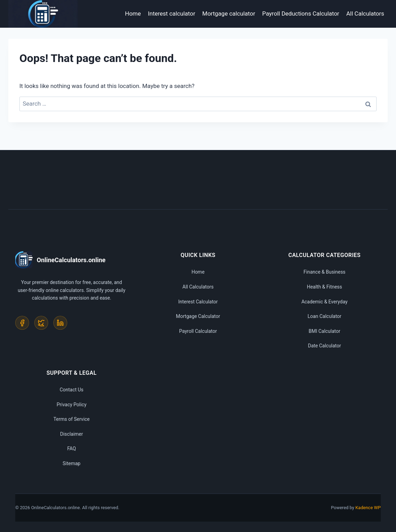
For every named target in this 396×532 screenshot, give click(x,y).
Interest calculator (171, 13)
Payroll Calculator (198, 331)
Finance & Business (324, 272)
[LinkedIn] (60, 323)
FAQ (71, 448)
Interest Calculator (198, 301)
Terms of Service (71, 419)
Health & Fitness (324, 287)
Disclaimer (71, 434)
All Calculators (365, 13)
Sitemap (71, 463)
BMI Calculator (325, 331)
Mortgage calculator (228, 13)
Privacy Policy (71, 404)
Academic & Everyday (324, 301)
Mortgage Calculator (198, 316)
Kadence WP (368, 507)
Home (133, 13)
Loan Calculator (325, 316)
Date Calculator (324, 345)
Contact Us (71, 389)
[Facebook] (22, 323)
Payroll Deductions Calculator (300, 13)
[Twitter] (41, 323)
